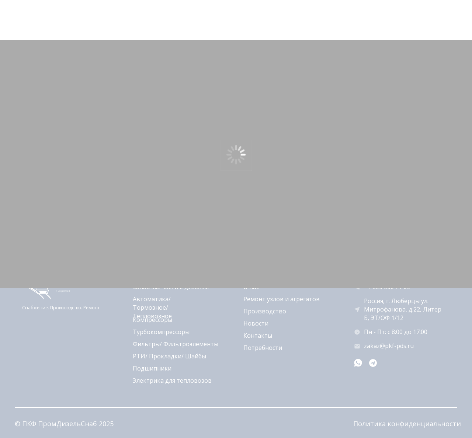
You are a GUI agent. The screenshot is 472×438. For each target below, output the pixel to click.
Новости (255, 323)
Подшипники (152, 368)
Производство (264, 311)
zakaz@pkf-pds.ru (389, 346)
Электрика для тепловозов (172, 380)
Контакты (257, 335)
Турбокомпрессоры (161, 332)
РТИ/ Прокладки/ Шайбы (169, 356)
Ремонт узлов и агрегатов (281, 299)
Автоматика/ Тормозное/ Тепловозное (152, 307)
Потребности (262, 348)
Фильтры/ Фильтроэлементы (175, 344)
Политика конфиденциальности (407, 423)
